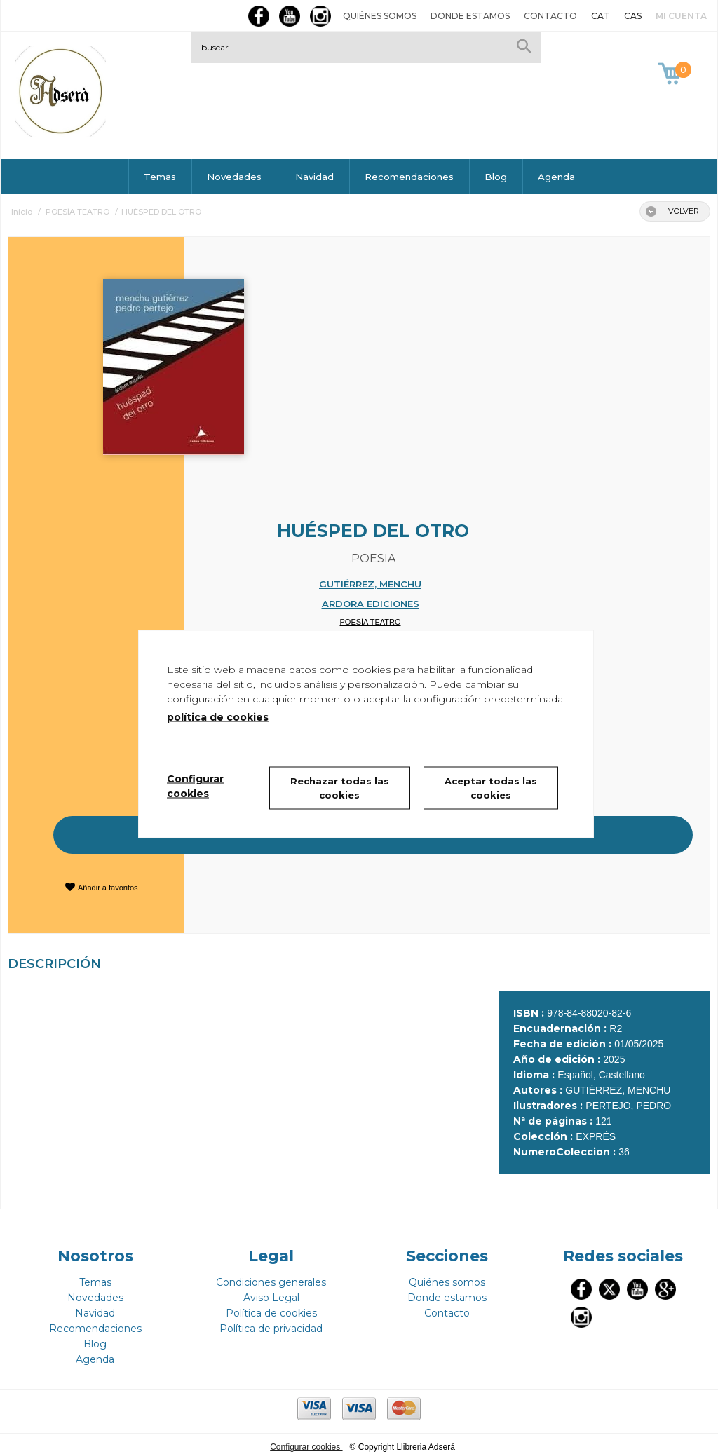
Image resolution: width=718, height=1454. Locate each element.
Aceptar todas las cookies (491, 788)
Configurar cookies (306, 1441)
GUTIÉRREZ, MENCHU (370, 584)
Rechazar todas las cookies (339, 788)
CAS (633, 16)
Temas (160, 176)
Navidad (314, 176)
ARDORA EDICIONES (370, 603)
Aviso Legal (271, 1291)
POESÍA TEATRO (369, 622)
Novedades (235, 176)
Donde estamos (470, 16)
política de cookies (218, 717)
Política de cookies (271, 1306)
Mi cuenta (681, 16)
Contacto (550, 16)
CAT (600, 16)
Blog (496, 176)
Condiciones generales (271, 1276)
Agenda (556, 176)
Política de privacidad (271, 1322)
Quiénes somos (379, 16)
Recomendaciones (409, 176)
